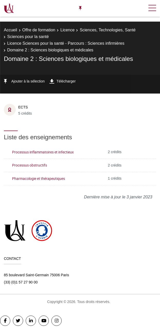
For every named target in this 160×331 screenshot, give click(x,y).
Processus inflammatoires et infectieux (43, 152)
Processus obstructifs (29, 165)
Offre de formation (38, 30)
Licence (67, 30)
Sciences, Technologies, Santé (108, 30)
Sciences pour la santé (28, 36)
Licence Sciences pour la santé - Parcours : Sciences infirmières (65, 43)
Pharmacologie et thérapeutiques (38, 178)
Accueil (10, 30)
